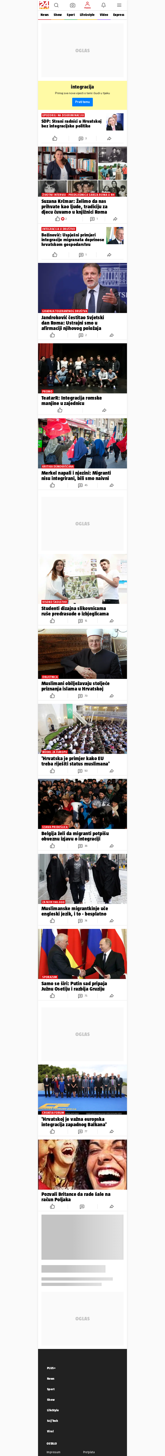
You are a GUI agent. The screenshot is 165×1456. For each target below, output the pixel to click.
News (45, 15)
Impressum (54, 1452)
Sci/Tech (52, 1420)
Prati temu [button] (82, 102)
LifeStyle (53, 1410)
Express (118, 15)
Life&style (87, 15)
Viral (50, 1431)
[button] (56, 5)
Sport (71, 15)
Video (104, 15)
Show (58, 15)
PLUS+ (51, 1368)
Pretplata (89, 1452)
